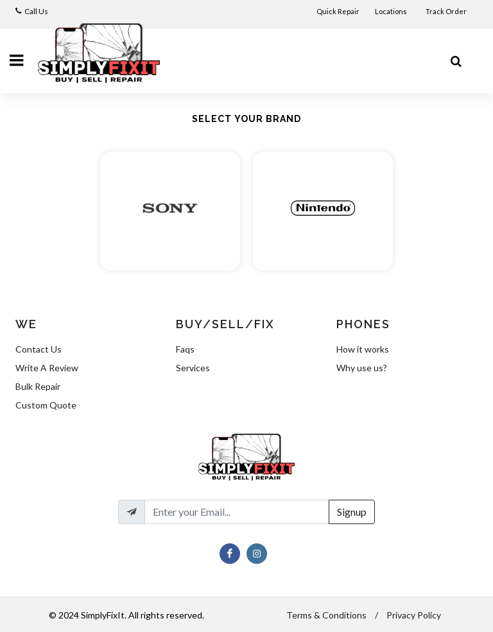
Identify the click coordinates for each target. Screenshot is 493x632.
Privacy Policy (413, 615)
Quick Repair (337, 11)
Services (193, 367)
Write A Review (46, 367)
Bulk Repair (37, 386)
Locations (391, 11)
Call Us (36, 11)
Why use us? (361, 367)
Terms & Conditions (326, 615)
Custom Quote (45, 404)
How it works (362, 349)
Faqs (185, 349)
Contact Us (38, 349)
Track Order (447, 11)
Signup (352, 511)
